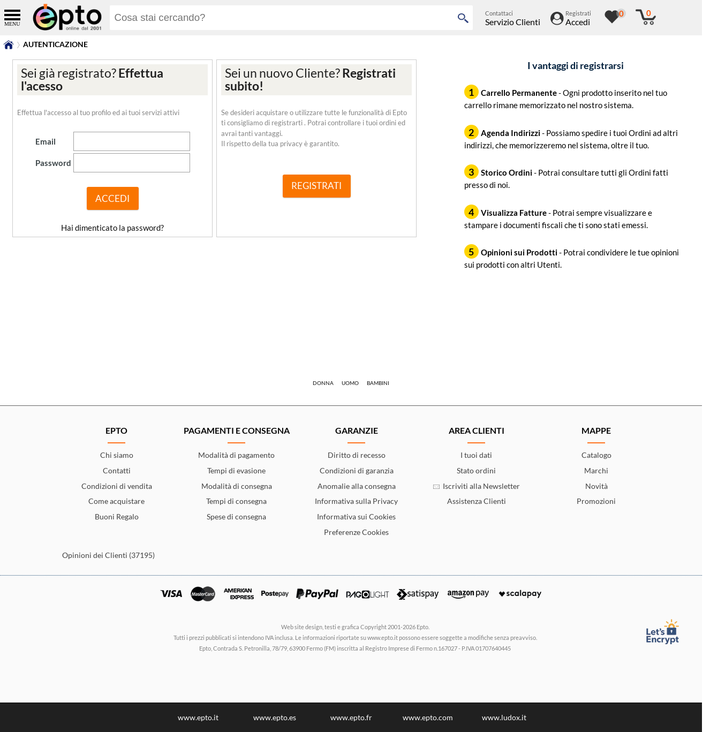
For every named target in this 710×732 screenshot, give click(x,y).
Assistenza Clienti (476, 500)
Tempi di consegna (236, 500)
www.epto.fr (351, 717)
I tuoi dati (476, 454)
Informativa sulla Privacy (356, 500)
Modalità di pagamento (236, 454)
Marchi (596, 470)
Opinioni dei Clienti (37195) (108, 555)
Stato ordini (476, 470)
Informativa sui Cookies (356, 516)
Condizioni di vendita (116, 485)
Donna (323, 383)
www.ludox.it (504, 717)
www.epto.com (428, 717)
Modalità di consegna (236, 485)
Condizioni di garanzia (357, 470)
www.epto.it (198, 717)
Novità (596, 485)
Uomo (350, 383)
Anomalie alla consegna (357, 485)
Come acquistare (116, 500)
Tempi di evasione (236, 470)
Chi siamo (116, 454)
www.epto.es (274, 717)
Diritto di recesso (357, 454)
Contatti (117, 470)
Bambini (378, 383)
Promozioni (596, 500)
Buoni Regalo (117, 516)
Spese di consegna (236, 516)
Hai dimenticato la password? (112, 227)
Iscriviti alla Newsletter (476, 485)
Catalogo (596, 454)
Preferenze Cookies (356, 532)
